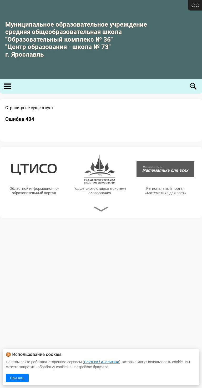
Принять (17, 378)
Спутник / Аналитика (101, 362)
